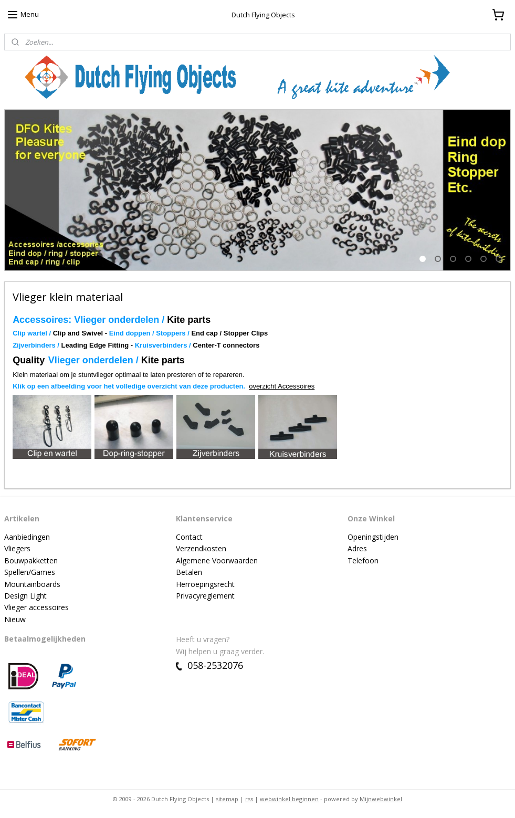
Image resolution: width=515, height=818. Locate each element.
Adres (357, 548)
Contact (189, 537)
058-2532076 (209, 665)
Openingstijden (373, 537)
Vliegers (17, 548)
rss (249, 799)
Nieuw (15, 619)
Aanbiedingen (27, 537)
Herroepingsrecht (205, 584)
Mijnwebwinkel (381, 799)
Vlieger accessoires (36, 607)
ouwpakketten (33, 560)
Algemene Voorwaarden (217, 560)
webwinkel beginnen (289, 799)
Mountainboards (32, 584)
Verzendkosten (201, 548)
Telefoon (363, 560)
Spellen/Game (27, 572)
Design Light (25, 596)
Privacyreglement (205, 596)
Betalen (189, 572)
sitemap (227, 799)
